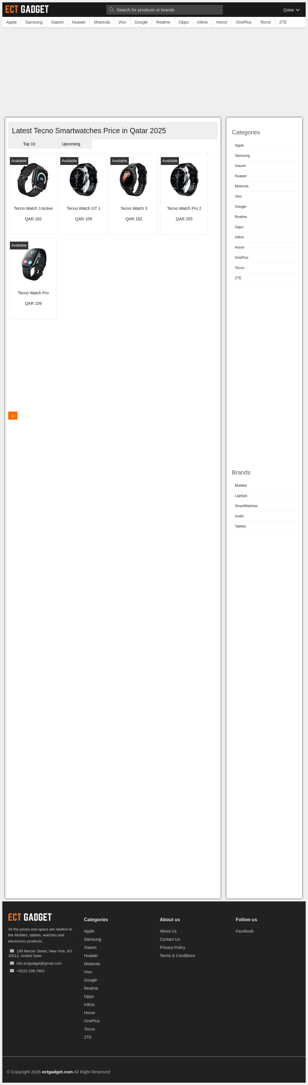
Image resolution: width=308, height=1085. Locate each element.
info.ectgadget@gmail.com (39, 963)
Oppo (239, 227)
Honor (239, 247)
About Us (168, 931)
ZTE (238, 278)
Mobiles (241, 485)
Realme (241, 217)
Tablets (240, 526)
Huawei (241, 176)
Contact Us (170, 939)
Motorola (242, 186)
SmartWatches (246, 506)
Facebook (245, 931)
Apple (239, 145)
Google (240, 207)
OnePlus (241, 258)
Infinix (239, 237)
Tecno (239, 268)
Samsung (242, 156)
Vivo (238, 196)
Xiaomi (240, 166)
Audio (239, 516)
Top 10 (29, 144)
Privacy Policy (172, 947)
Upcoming (71, 144)
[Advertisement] (154, 74)
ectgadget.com (57, 1071)
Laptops (241, 496)
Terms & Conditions (177, 955)
